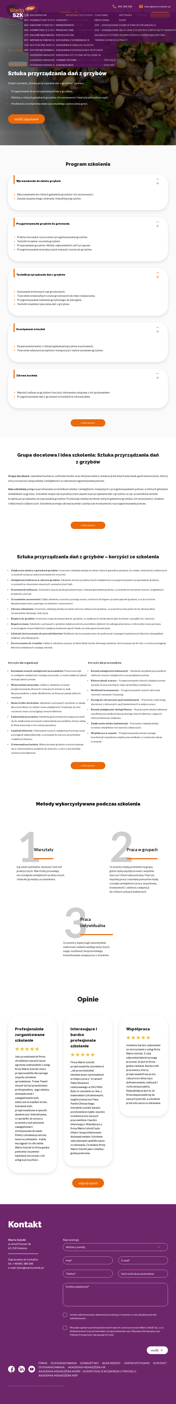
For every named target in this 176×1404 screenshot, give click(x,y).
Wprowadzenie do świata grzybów (88, 181)
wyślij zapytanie (26, 119)
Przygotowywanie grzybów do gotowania (88, 224)
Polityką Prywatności (81, 1334)
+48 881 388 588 (23, 1263)
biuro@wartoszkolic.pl (30, 1267)
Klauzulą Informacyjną (143, 1331)
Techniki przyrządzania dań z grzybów (88, 275)
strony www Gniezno (54, 1386)
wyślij (157, 1350)
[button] (30, 15)
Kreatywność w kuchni (88, 329)
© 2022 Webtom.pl (34, 1386)
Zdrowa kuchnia (88, 376)
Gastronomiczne (23, 50)
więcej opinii (88, 1183)
